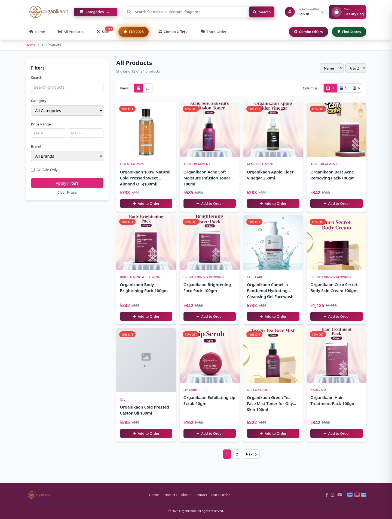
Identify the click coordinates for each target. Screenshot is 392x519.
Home (31, 45)
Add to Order (146, 203)
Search (262, 11)
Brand (36, 146)
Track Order (220, 494)
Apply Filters (67, 183)
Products (170, 494)
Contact (200, 494)
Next (251, 454)
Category (38, 100)
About (186, 494)
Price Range (41, 124)
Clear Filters (67, 192)
